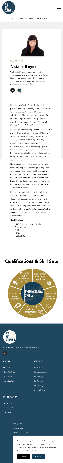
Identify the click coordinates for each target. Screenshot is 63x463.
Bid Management (40, 373)
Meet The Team (9, 373)
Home (13, 18)
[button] (59, 7)
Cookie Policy (29, 451)
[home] (8, 7)
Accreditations (9, 382)
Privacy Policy (18, 424)
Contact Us (7, 404)
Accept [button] (38, 456)
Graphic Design (40, 391)
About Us (7, 369)
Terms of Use (18, 429)
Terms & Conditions (20, 433)
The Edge (7, 413)
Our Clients (7, 378)
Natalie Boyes (43, 18)
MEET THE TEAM (26, 18)
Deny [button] (23, 456)
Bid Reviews (38, 382)
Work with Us (8, 409)
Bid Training (38, 386)
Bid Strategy (38, 378)
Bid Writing (38, 369)
